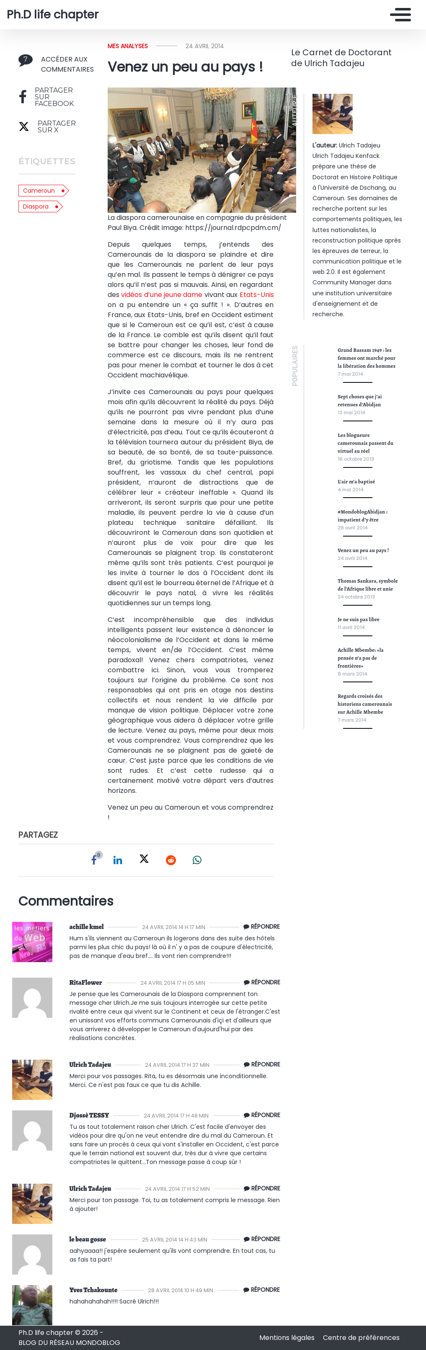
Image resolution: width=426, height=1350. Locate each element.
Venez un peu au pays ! (363, 550)
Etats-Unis (257, 294)
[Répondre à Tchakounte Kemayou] (259, 1290)
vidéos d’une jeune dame (161, 294)
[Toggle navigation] (398, 14)
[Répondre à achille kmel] (259, 927)
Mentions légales (287, 1337)
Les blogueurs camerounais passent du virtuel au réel (365, 442)
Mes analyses (128, 46)
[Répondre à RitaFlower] (260, 983)
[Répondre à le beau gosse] (260, 1239)
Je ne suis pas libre (359, 619)
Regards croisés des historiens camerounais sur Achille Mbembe (365, 703)
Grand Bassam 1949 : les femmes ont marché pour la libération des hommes (366, 357)
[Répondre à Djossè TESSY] (260, 1115)
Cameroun (39, 190)
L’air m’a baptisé (356, 481)
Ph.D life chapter (52, 14)
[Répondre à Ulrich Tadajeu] (260, 1065)
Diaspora (36, 206)
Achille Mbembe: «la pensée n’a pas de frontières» (361, 657)
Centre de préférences (361, 1337)
